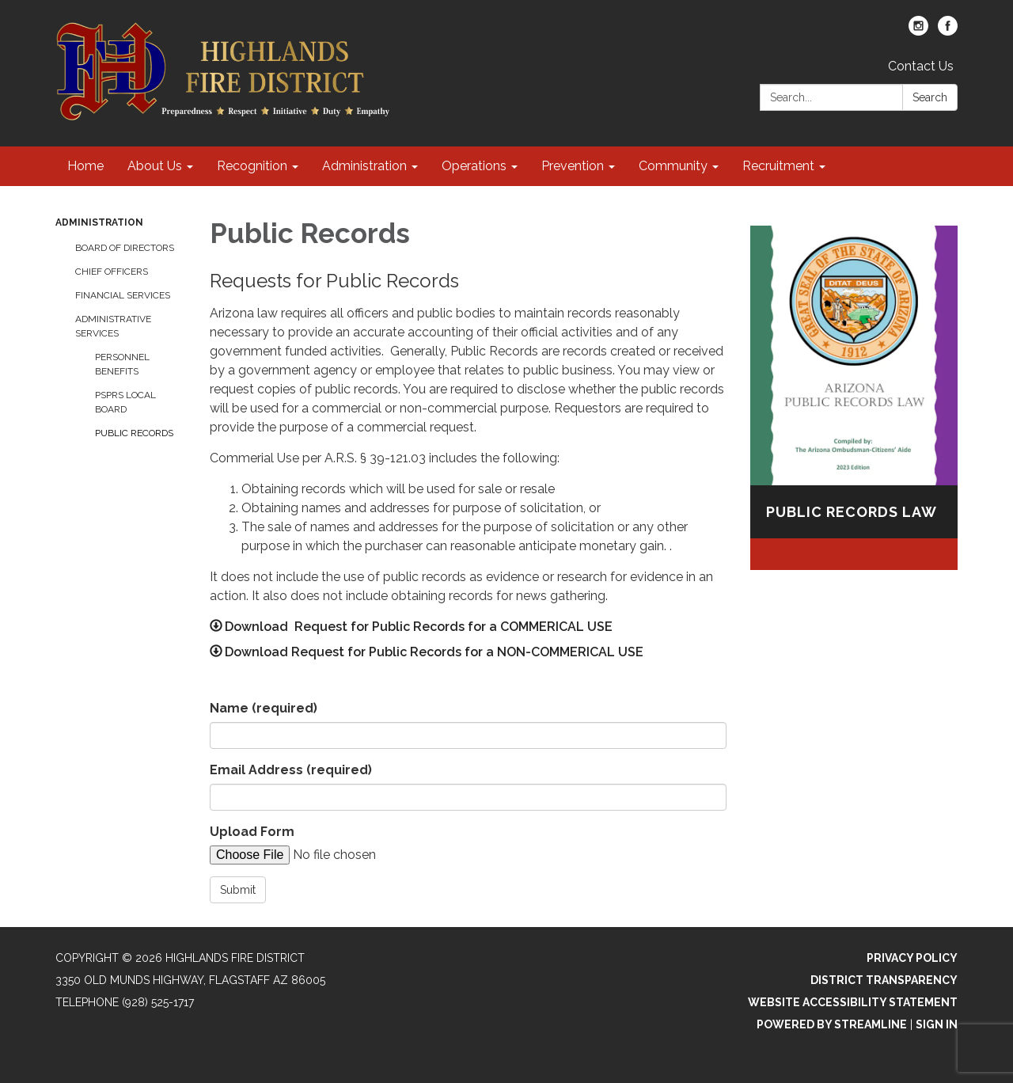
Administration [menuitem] (364, 165)
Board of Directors (124, 247)
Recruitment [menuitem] (778, 165)
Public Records (134, 433)
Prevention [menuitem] (572, 165)
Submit (238, 890)
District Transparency (884, 980)
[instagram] (918, 31)
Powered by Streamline (832, 1024)
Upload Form (252, 831)
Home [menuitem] (85, 165)
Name (263, 708)
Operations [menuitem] (474, 165)
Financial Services (122, 295)
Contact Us (921, 66)
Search (929, 97)
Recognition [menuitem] (252, 165)
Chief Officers (111, 271)
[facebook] (948, 31)
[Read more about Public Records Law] (854, 398)
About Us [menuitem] (154, 165)
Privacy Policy (912, 958)
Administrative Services (113, 326)
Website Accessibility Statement (853, 1002)
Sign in (937, 1024)
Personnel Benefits (122, 364)
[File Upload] (344, 855)
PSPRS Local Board (125, 402)
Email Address (291, 769)
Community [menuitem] (673, 165)
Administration (99, 222)
